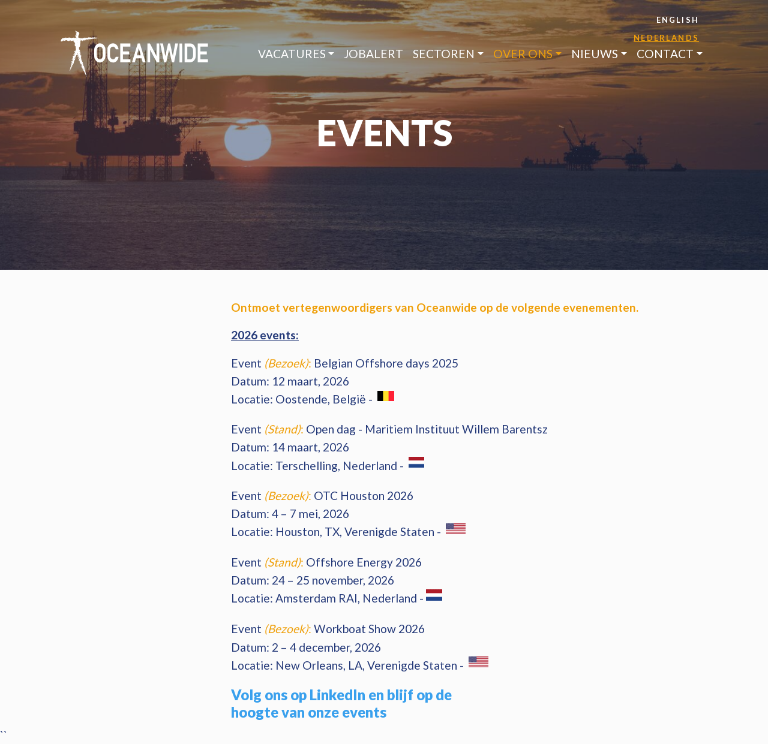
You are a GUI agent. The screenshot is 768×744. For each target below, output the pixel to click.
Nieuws (594, 54)
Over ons (523, 54)
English (677, 20)
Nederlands (666, 38)
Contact (665, 54)
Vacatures (292, 54)
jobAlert (373, 54)
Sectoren (444, 54)
